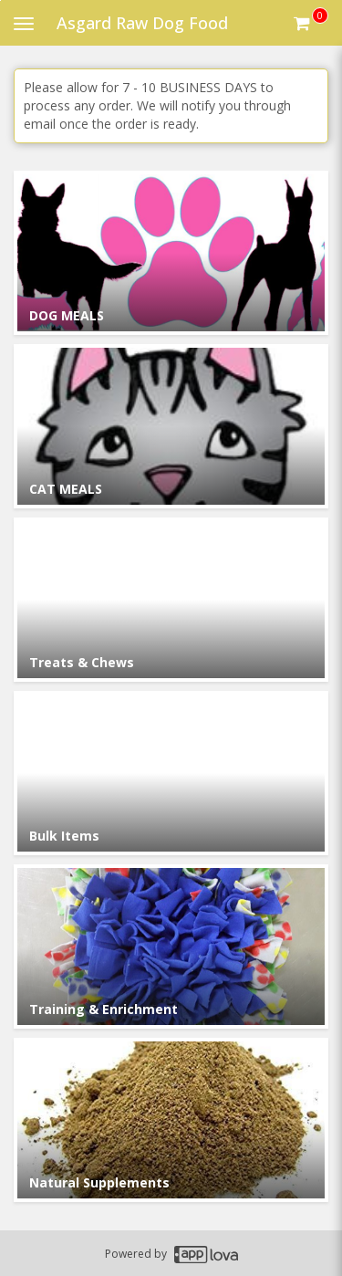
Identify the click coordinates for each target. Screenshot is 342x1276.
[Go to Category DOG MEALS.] (171, 253)
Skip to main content (0, 0)
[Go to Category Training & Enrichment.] (171, 946)
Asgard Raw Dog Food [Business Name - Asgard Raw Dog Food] (142, 23)
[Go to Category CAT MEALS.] (171, 426)
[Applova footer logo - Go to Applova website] (206, 1253)
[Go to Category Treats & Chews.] (171, 600)
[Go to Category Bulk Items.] (171, 773)
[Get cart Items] (311, 23)
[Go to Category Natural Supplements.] (171, 1120)
